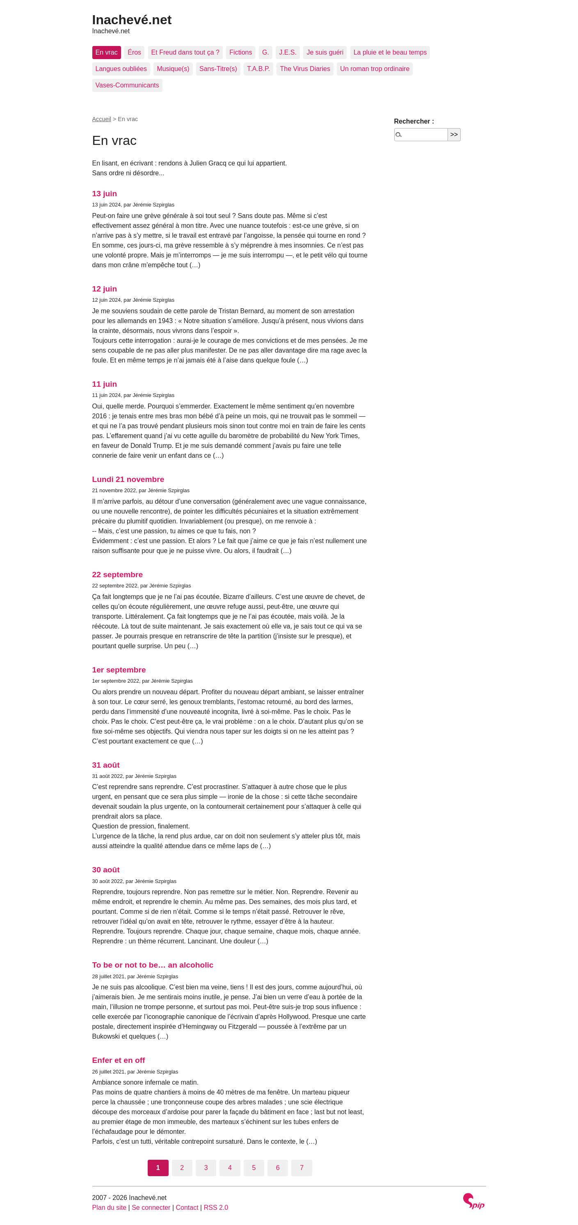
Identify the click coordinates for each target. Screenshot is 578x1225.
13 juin (104, 193)
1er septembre (119, 669)
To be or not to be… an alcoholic (153, 965)
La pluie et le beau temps (390, 52)
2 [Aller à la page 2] (182, 1167)
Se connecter (151, 1207)
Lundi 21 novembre (128, 479)
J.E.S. (288, 52)
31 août (106, 765)
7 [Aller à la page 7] (302, 1167)
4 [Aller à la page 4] (230, 1167)
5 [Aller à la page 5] (254, 1167)
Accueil (101, 119)
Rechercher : (414, 121)
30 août (106, 869)
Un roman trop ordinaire (374, 68)
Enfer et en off (118, 1060)
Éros (134, 52)
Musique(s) (173, 68)
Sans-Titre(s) (218, 68)
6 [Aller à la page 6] (278, 1167)
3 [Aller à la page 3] (206, 1167)
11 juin (104, 384)
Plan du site (109, 1207)
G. (265, 52)
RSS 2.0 (216, 1207)
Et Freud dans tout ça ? (185, 52)
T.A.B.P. (258, 68)
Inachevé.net (132, 19)
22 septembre (117, 574)
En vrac (107, 52)
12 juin (104, 288)
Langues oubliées (121, 68)
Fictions (240, 52)
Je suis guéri (324, 52)
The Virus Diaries (305, 68)
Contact (187, 1207)
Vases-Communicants (127, 85)
